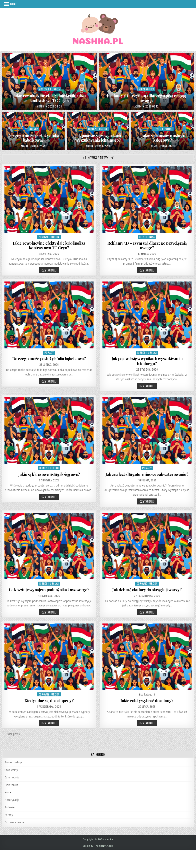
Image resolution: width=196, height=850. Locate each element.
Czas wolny (11, 770)
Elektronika (146, 89)
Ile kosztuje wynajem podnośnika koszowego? (49, 589)
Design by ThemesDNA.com (98, 846)
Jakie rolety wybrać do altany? (146, 700)
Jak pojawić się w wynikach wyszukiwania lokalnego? (98, 138)
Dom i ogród (12, 777)
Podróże (9, 807)
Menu (13, 4)
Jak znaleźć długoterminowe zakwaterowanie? (147, 474)
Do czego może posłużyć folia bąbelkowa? (33, 138)
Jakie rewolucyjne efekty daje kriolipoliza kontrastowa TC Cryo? (49, 98)
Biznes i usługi (98, 129)
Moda (7, 792)
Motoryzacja (11, 799)
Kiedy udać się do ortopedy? (49, 700)
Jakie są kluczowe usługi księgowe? (162, 138)
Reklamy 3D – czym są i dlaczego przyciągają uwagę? (146, 98)
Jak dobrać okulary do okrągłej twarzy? (147, 589)
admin (40, 106)
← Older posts (11, 734)
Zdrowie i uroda (49, 89)
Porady (33, 129)
